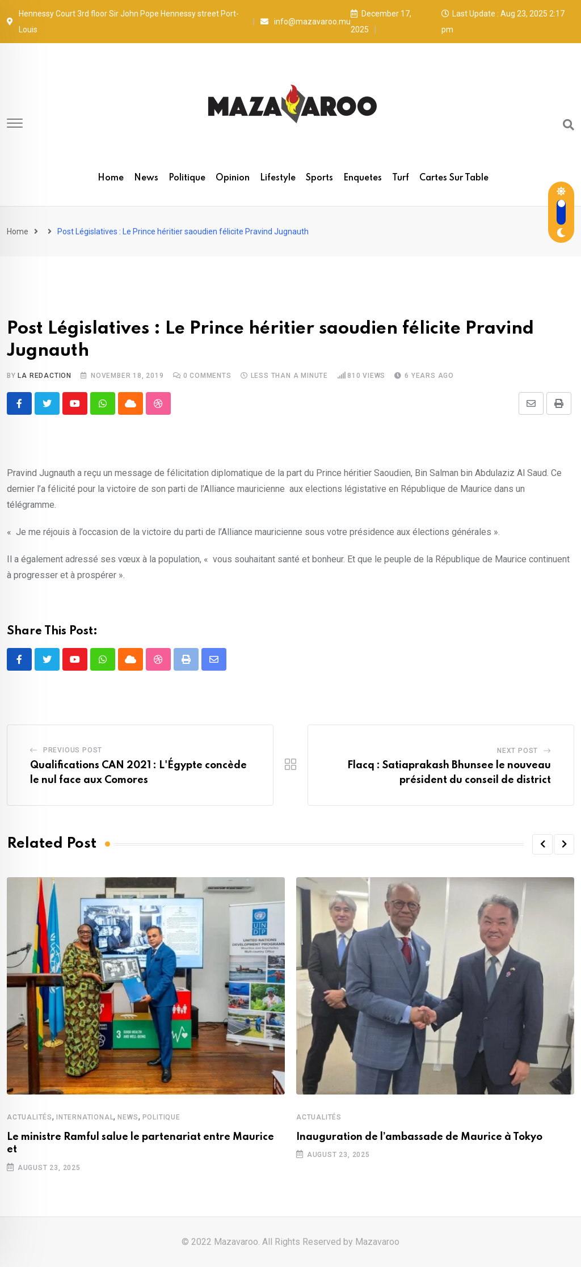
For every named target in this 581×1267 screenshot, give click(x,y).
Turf (400, 178)
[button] (542, 844)
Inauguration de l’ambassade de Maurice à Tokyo (419, 1137)
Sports (319, 178)
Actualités (29, 1117)
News (146, 178)
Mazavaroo (377, 1241)
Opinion (233, 178)
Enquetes (362, 178)
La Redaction (44, 376)
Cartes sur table (454, 178)
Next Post (517, 751)
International (84, 1117)
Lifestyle (278, 178)
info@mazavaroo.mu (312, 21)
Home (111, 178)
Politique (187, 178)
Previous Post (72, 750)
